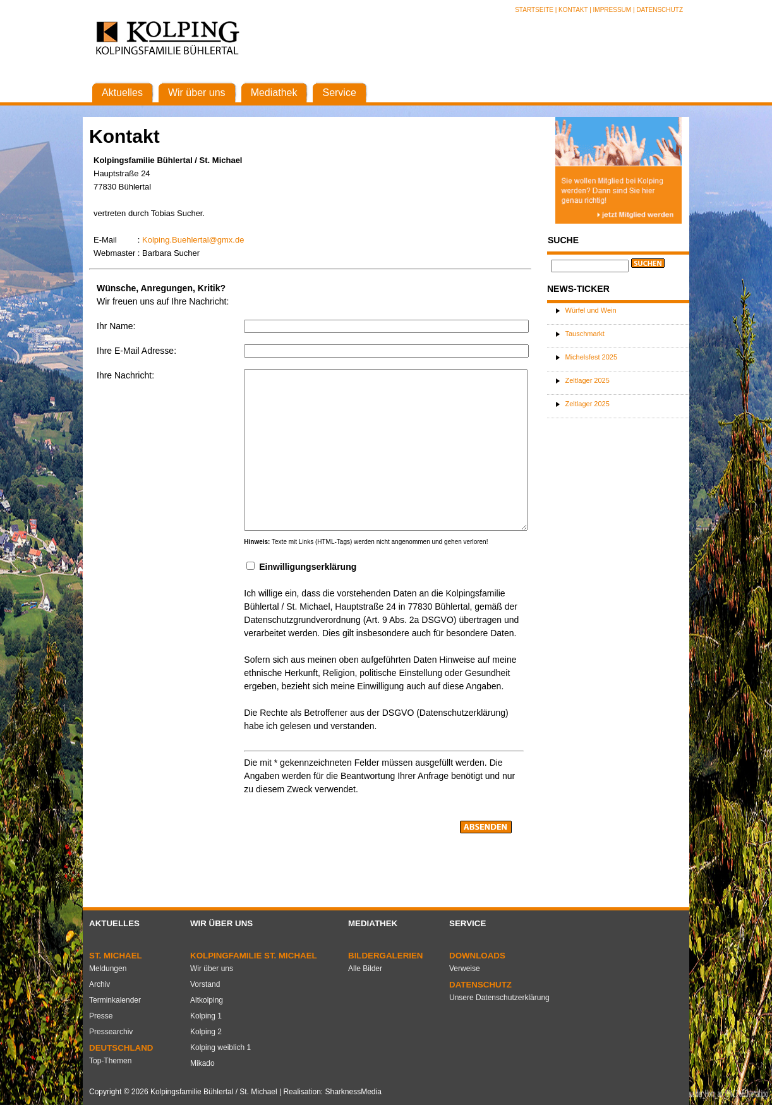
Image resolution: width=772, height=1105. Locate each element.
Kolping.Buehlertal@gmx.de (193, 240)
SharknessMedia (353, 1091)
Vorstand (205, 984)
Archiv (99, 984)
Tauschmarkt (585, 333)
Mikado (202, 1063)
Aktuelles (114, 923)
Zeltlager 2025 (587, 380)
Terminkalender (115, 1000)
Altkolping (206, 1000)
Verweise (464, 968)
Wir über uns (221, 923)
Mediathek (372, 923)
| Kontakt (572, 9)
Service (467, 923)
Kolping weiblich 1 (220, 1047)
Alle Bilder (365, 968)
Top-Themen (110, 1060)
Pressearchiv (111, 1031)
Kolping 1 (206, 1015)
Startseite (535, 9)
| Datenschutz (658, 9)
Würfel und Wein (591, 310)
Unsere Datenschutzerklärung (499, 997)
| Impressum (610, 9)
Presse (100, 1015)
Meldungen (107, 968)
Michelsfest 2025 (591, 357)
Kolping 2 (206, 1031)
